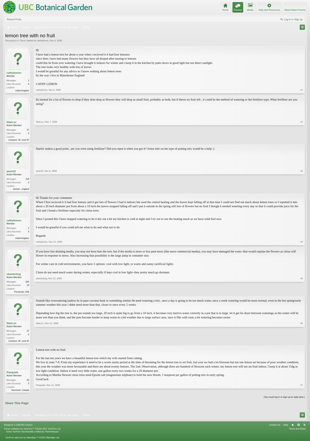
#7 (301, 391)
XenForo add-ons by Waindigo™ (21, 440)
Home (292, 427)
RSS (304, 427)
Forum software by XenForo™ (32, 431)
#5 (301, 292)
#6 (301, 342)
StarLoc (11, 122)
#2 (301, 139)
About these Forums (295, 10)
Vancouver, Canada (20, 392)
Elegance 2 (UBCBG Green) (18, 427)
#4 (301, 243)
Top (298, 427)
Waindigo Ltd (52, 440)
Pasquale (12, 374)
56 (28, 382)
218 (27, 180)
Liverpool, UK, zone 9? (18, 140)
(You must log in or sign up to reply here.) (284, 399)
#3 (301, 189)
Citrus (22, 40)
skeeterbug (14, 275)
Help (285, 427)
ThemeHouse (51, 434)
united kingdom (22, 90)
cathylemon (42, 40)
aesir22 (11, 171)
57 (28, 130)
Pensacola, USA (21, 293)
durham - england (21, 190)
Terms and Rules (297, 431)
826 (27, 283)
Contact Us (274, 427)
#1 (301, 90)
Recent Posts (14, 19)
